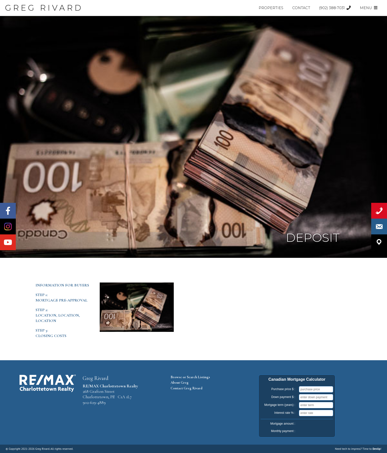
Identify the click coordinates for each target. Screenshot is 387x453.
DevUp (376, 449)
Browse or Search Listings (190, 377)
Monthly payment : (283, 431)
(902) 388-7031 (335, 8)
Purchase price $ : (283, 389)
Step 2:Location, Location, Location (58, 315)
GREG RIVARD (44, 8)
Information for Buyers (62, 285)
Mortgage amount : (282, 423)
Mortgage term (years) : (279, 405)
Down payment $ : (283, 397)
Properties (271, 8)
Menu (369, 8)
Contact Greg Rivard (186, 388)
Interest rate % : (284, 413)
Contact (301, 8)
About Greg (180, 382)
